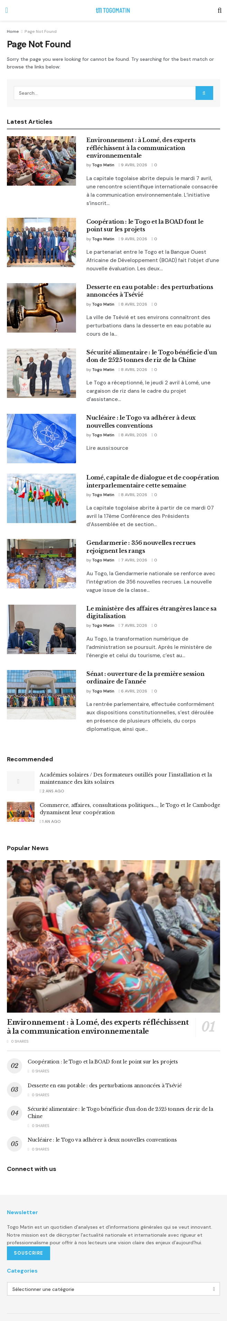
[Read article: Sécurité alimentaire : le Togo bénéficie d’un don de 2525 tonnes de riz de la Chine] (41, 357)
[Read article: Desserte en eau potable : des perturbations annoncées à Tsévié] (41, 292)
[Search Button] (220, 10)
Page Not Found (39, 31)
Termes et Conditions (84, 1292)
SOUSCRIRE (29, 1216)
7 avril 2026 (130, 538)
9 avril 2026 (130, 157)
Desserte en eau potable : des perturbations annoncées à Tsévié (94, 1055)
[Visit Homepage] (113, 10)
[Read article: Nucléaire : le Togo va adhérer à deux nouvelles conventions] (41, 417)
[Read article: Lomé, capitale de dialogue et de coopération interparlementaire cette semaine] (41, 477)
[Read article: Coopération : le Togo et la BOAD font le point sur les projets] (41, 226)
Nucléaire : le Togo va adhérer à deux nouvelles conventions (89, 1103)
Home (12, 31)
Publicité (15, 1292)
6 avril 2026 (130, 669)
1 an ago (51, 791)
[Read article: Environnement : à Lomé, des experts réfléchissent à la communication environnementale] (41, 161)
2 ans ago (52, 761)
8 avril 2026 (130, 288)
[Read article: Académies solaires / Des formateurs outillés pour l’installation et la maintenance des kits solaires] (21, 751)
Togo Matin (102, 157)
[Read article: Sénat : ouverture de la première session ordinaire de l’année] (41, 673)
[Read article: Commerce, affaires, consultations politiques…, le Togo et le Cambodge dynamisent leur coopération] (21, 782)
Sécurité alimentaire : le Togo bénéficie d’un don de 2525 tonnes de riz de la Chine (112, 1079)
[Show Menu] (6, 10)
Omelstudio (71, 1305)
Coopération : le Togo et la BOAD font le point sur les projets (89, 1032)
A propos (43, 1292)
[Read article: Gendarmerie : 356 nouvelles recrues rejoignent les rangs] (41, 542)
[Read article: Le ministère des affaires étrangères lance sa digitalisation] (41, 607)
